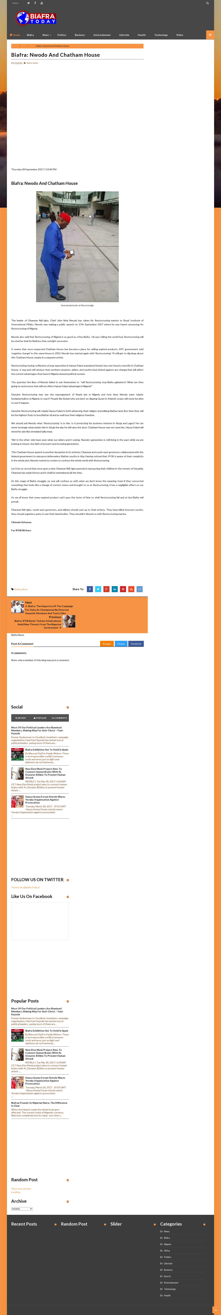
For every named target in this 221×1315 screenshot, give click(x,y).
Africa (167, 1235)
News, (35, 63)
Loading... (16, 1177)
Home (15, 3)
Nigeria (167, 1229)
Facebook (136, 628)
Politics (61, 34)
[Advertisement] (147, 18)
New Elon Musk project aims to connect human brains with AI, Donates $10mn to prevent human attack (45, 758)
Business (80, 34)
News (31, 46)
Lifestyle (124, 34)
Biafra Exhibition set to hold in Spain (46, 734)
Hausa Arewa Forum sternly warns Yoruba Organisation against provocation (45, 784)
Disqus (121, 628)
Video (179, 34)
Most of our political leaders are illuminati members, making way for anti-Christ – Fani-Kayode (37, 715)
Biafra (23, 46)
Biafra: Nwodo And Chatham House (55, 55)
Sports (167, 1261)
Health (142, 34)
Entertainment (102, 34)
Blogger (107, 628)
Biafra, (30, 63)
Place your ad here (21, 1173)
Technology (161, 34)
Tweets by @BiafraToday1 (25, 872)
